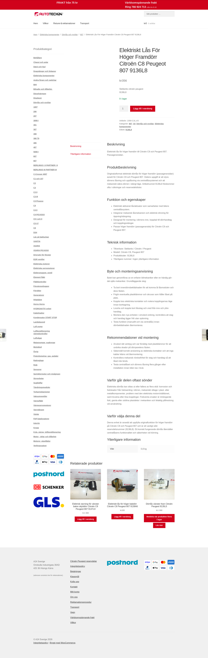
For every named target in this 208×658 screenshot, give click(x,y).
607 (34, 156)
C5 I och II (37, 219)
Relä (35, 365)
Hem (35, 23)
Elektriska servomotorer (44, 268)
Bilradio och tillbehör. (42, 89)
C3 (34, 188)
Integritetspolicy (77, 566)
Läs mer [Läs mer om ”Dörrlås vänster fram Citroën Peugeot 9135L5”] (159, 525)
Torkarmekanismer (41, 392)
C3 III (35, 197)
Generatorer (38, 295)
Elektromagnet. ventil (42, 273)
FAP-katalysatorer (41, 419)
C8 (134, 124)
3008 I (36, 120)
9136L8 (128, 130)
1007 (35, 107)
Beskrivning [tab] (75, 146)
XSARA (36, 246)
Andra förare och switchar (45, 80)
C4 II (35, 210)
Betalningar (75, 571)
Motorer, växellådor (41, 441)
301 (34, 125)
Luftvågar (37, 338)
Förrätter (37, 291)
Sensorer (37, 369)
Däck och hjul (39, 67)
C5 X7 (36, 223)
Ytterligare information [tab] (80, 154)
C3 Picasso (38, 201)
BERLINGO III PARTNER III (45, 170)
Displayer (37, 98)
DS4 (35, 232)
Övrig (35, 352)
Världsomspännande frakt (82, 617)
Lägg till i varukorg (142, 108)
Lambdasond (39, 322)
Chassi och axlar (40, 62)
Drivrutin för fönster (42, 255)
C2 (34, 183)
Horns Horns (39, 304)
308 (34, 134)
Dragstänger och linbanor (44, 71)
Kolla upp (74, 582)
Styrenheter (38, 378)
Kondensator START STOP (45, 317)
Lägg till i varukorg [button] (85, 519)
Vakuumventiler (40, 396)
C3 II (35, 192)
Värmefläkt (38, 401)
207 (34, 116)
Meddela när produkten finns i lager (159, 518)
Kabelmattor (38, 313)
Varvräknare (38, 410)
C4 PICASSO (39, 215)
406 (34, 143)
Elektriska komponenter (49, 35)
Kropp (36, 428)
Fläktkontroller (39, 282)
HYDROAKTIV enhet (42, 309)
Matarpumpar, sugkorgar (44, 343)
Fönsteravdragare (41, 286)
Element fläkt (39, 277)
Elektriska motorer (41, 264)
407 (34, 147)
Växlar (36, 414)
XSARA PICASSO (41, 250)
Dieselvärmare (39, 94)
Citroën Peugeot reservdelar (83, 561)
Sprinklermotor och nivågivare (46, 374)
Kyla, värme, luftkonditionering (47, 432)
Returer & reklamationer (64, 23)
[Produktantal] (123, 109)
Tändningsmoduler (41, 387)
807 (81, 35)
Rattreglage (38, 360)
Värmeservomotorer (42, 405)
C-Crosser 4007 (40, 174)
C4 (34, 206)
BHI (35, 85)
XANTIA (36, 241)
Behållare (37, 58)
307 (34, 129)
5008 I (36, 152)
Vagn (72, 612)
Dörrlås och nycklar (70, 35)
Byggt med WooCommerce (62, 643)
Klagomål (74, 576)
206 (34, 111)
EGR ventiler (39, 259)
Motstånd (37, 347)
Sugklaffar (37, 383)
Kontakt (73, 587)
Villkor (45, 23)
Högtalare (37, 300)
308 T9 (36, 138)
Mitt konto (74, 592)
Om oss (74, 597)
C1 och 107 (38, 179)
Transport (84, 23)
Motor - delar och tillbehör (44, 437)
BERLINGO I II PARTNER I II (45, 165)
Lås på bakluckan (41, 237)
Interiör (36, 423)
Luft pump (37, 326)
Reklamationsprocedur (81, 602)
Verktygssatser (40, 446)
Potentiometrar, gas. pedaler (45, 356)
